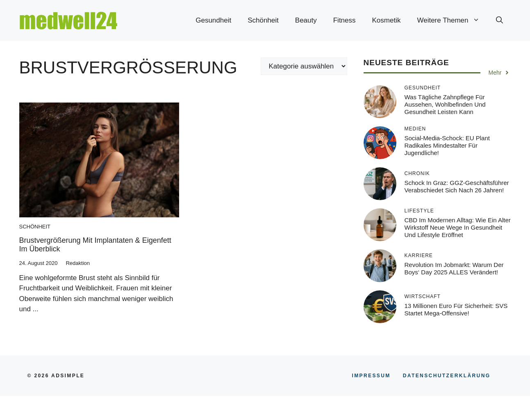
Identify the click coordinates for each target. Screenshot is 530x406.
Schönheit (263, 20)
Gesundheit (213, 20)
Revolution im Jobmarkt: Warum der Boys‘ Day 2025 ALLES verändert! (454, 268)
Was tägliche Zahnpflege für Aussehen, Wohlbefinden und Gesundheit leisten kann (445, 104)
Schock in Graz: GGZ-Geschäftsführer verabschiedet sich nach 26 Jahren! (457, 186)
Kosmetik (386, 20)
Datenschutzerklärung (447, 376)
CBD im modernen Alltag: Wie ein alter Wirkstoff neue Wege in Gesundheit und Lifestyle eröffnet (458, 227)
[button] (499, 20)
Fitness (344, 20)
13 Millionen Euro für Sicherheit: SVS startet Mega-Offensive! (456, 309)
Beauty (306, 20)
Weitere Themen (452, 20)
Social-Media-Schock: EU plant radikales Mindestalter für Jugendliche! (447, 145)
